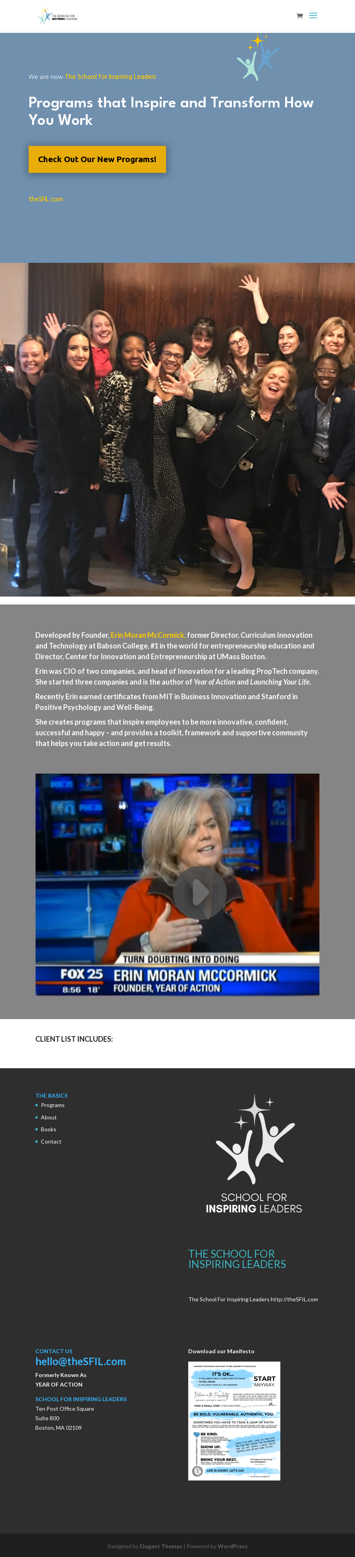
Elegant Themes (161, 1546)
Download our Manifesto (221, 1351)
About (49, 1117)
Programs (53, 1105)
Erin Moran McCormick (147, 635)
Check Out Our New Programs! (97, 159)
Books (48, 1129)
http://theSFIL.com (294, 1299)
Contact (51, 1141)
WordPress (233, 1546)
